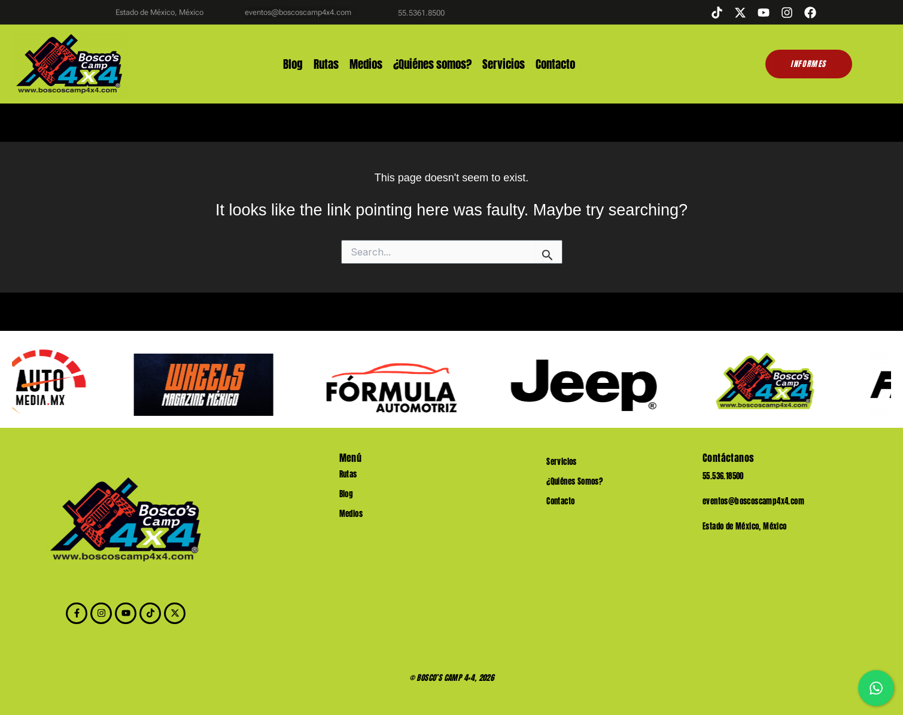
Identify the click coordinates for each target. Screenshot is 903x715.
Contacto (555, 64)
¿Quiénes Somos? (574, 481)
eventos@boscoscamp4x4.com (753, 501)
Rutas (326, 64)
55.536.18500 (723, 476)
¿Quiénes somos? (432, 64)
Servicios (503, 64)
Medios (365, 64)
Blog (293, 64)
